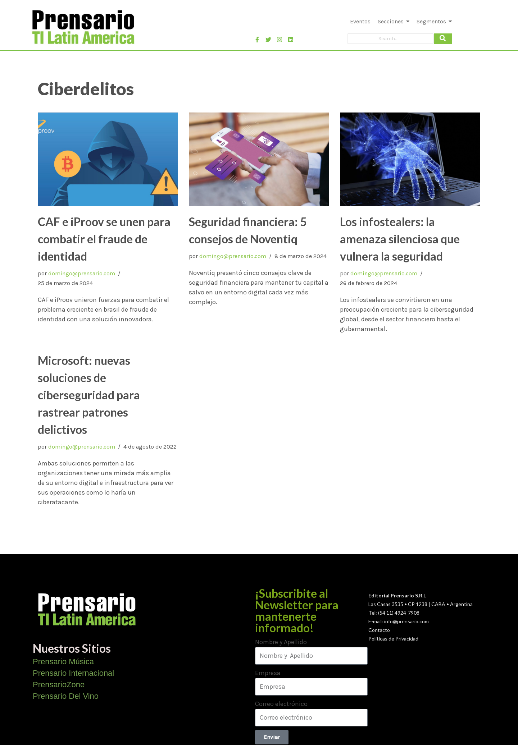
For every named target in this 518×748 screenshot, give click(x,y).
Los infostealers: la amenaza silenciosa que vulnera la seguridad (400, 239)
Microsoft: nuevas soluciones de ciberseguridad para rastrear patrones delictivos (89, 394)
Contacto (379, 630)
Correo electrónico (281, 704)
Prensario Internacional (73, 673)
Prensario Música (63, 661)
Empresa (268, 673)
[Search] (390, 38)
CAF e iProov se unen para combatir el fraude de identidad (104, 239)
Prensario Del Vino (66, 696)
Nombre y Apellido (281, 642)
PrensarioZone (59, 684)
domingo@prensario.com (81, 273)
